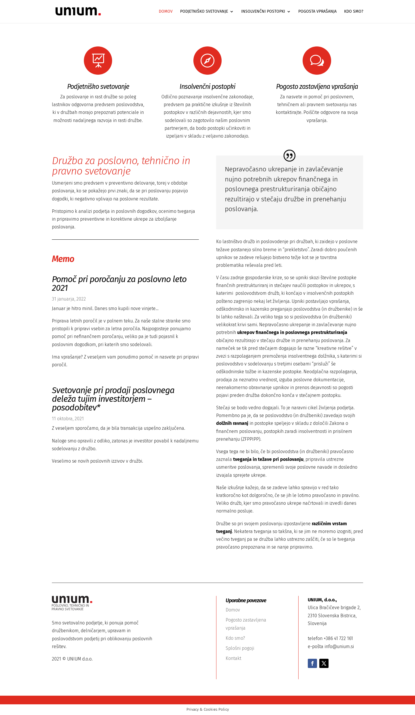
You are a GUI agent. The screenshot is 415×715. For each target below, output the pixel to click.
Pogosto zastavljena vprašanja (317, 86)
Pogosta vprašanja (317, 12)
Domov (166, 12)
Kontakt (233, 658)
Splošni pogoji (240, 648)
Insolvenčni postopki (263, 12)
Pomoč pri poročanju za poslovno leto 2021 (119, 283)
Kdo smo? (353, 12)
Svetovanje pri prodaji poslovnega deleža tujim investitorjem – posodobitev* (113, 399)
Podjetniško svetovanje (204, 12)
